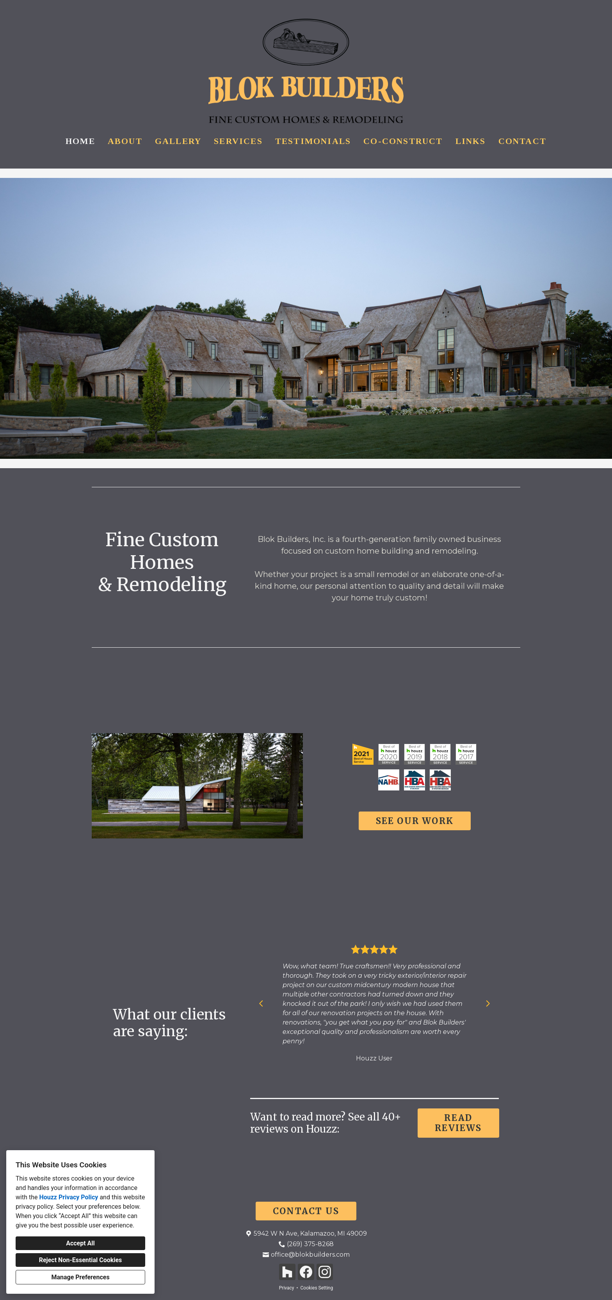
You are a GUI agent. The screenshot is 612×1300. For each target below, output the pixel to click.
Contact (522, 141)
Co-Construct (403, 141)
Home (80, 141)
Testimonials (313, 141)
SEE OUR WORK (415, 820)
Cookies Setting (317, 1288)
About (125, 141)
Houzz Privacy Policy (68, 1197)
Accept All (80, 1243)
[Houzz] (287, 1272)
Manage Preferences (80, 1277)
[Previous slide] (261, 1003)
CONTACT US (306, 1211)
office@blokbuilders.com (310, 1254)
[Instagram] (325, 1272)
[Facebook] (306, 1272)
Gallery (178, 141)
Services (238, 141)
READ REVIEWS (458, 1122)
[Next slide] (488, 1003)
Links (470, 141)
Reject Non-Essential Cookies (80, 1260)
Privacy (286, 1288)
